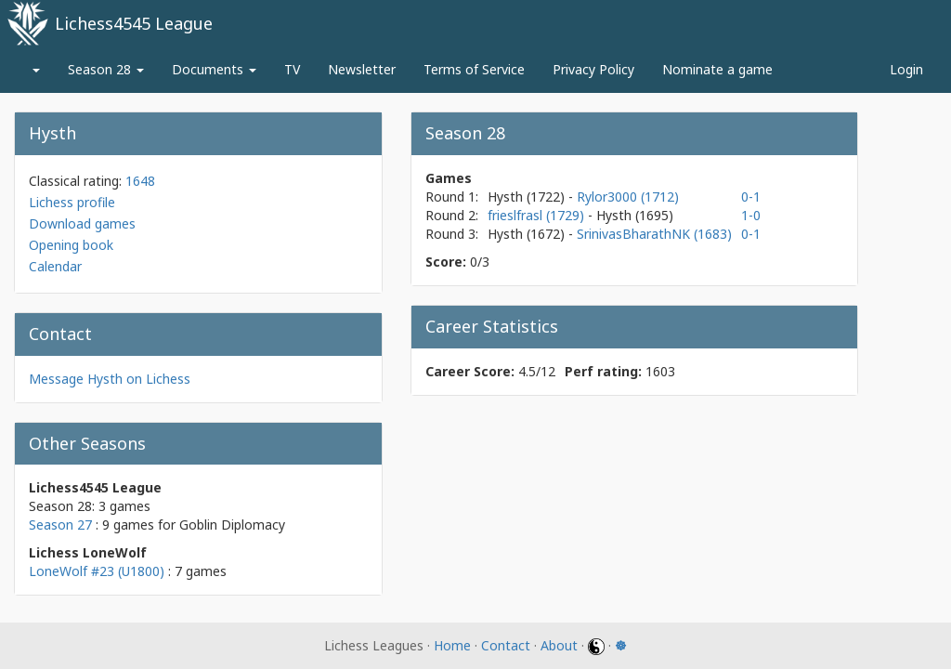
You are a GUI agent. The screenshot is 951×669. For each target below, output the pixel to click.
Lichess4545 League (134, 23)
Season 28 (106, 69)
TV (292, 69)
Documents (214, 69)
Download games (82, 223)
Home (452, 645)
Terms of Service (474, 69)
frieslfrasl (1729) (538, 215)
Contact (505, 645)
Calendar (55, 266)
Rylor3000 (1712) (628, 196)
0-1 (751, 196)
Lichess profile (72, 202)
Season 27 (60, 524)
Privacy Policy (593, 69)
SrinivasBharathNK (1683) (654, 234)
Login (906, 69)
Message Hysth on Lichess (109, 378)
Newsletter (362, 69)
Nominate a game (717, 69)
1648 (140, 181)
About (559, 645)
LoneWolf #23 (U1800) (96, 571)
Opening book (71, 245)
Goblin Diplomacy (232, 524)
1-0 (751, 215)
